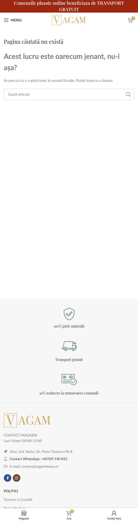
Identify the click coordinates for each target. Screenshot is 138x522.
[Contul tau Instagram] (16, 478)
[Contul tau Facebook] (7, 478)
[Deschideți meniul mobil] (12, 20)
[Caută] (69, 94)
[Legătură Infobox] (69, 318)
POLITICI (11, 491)
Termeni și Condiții (18, 499)
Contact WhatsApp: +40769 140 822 (38, 459)
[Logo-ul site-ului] (69, 20)
